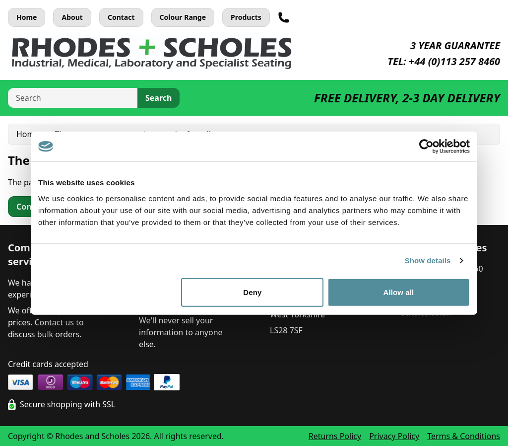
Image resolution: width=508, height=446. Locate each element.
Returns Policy (335, 436)
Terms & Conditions (463, 436)
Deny (252, 292)
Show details (428, 260)
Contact (121, 17)
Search (158, 97)
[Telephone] (284, 17)
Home (26, 17)
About (72, 17)
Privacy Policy (394, 436)
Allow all (398, 292)
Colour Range (183, 17)
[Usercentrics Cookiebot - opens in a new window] (426, 146)
